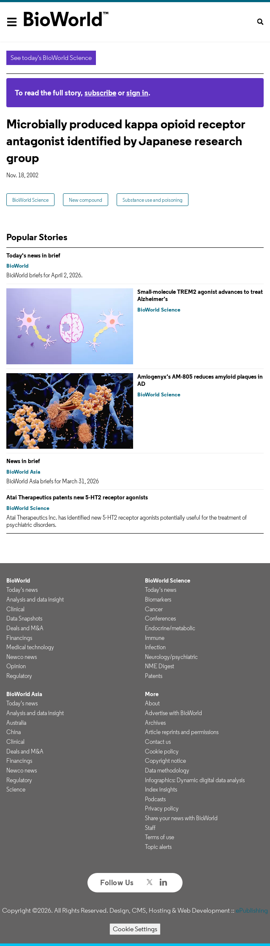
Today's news (22, 590)
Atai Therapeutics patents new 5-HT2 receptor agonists (77, 497)
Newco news (21, 657)
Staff (150, 828)
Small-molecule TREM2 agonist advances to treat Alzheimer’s (200, 295)
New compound (85, 200)
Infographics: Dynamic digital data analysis (195, 780)
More (151, 694)
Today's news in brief (33, 255)
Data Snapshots (24, 618)
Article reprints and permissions (181, 732)
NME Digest (159, 666)
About (152, 703)
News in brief (23, 461)
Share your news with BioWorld (181, 818)
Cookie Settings (135, 929)
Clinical (15, 609)
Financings (19, 638)
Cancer (154, 609)
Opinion (16, 666)
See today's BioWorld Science (51, 58)
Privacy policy (162, 808)
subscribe (100, 93)
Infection (155, 647)
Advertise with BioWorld (173, 713)
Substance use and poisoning (153, 200)
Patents (153, 676)
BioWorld (17, 265)
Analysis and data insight (35, 599)
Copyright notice (165, 760)
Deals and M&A (25, 628)
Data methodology (167, 770)
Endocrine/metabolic (170, 628)
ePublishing (252, 910)
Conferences (160, 618)
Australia (16, 722)
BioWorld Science (30, 200)
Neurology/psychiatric (171, 657)
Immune (154, 638)
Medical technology (30, 647)
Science (15, 789)
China (13, 732)
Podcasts (155, 799)
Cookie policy (162, 751)
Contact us (158, 741)
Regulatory (19, 676)
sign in (137, 93)
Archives (155, 722)
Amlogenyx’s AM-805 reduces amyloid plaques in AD (200, 380)
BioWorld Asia (23, 471)
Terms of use (159, 837)
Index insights (161, 789)
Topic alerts (158, 847)
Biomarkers (158, 599)
